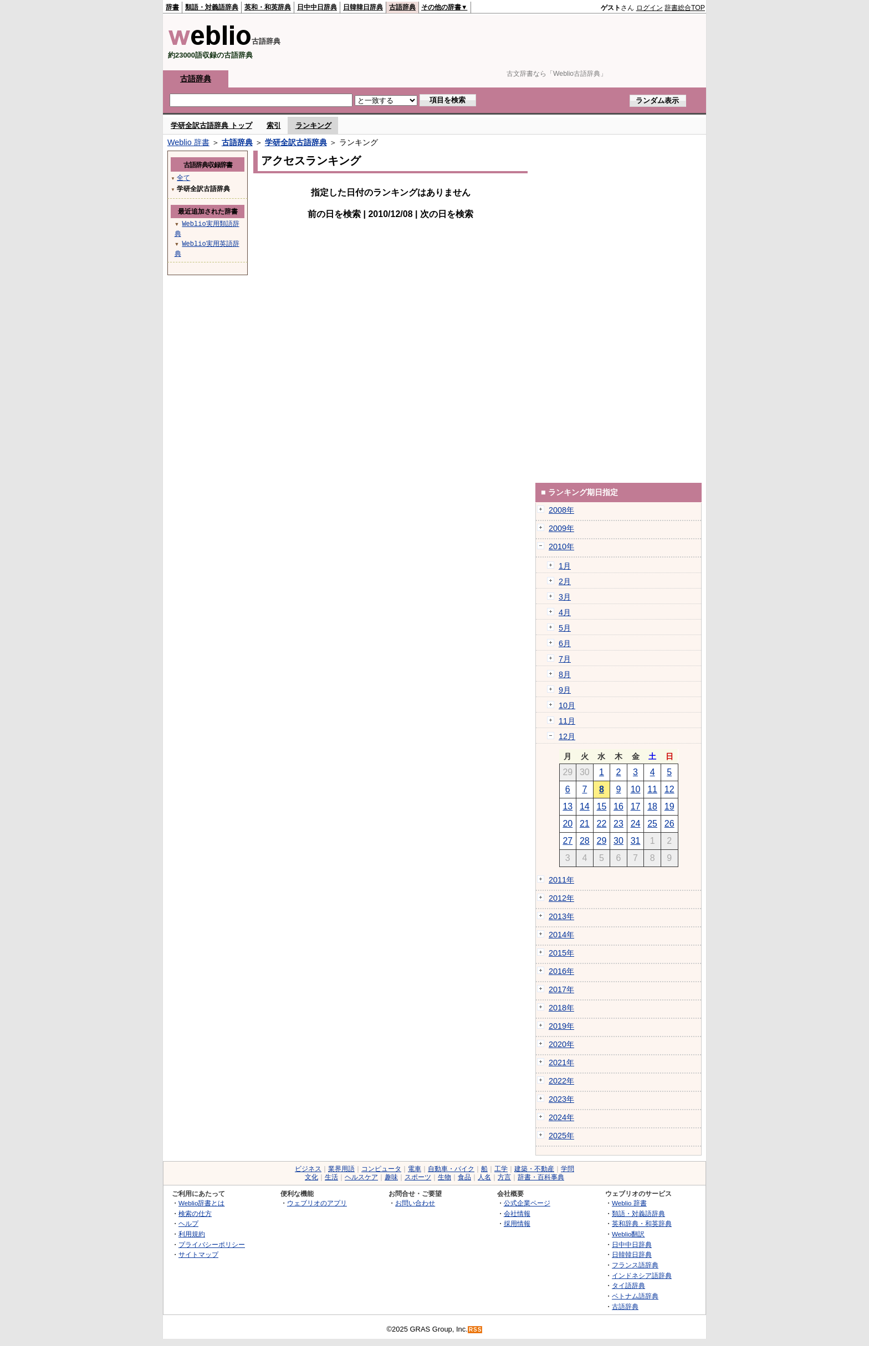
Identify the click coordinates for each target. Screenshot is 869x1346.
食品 (464, 1177)
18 (652, 806)
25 (652, 823)
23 (618, 823)
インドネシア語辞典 (642, 1275)
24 (636, 823)
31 (636, 840)
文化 (311, 1177)
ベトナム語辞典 (635, 1295)
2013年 (561, 916)
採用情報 (517, 1223)
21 (585, 823)
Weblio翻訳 (628, 1233)
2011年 (561, 879)
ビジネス (308, 1168)
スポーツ (418, 1177)
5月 (565, 627)
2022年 (561, 1080)
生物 (444, 1177)
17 (636, 806)
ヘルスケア (361, 1177)
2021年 (561, 1062)
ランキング (313, 125)
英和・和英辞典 (267, 7)
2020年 (561, 1044)
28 (585, 840)
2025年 (561, 1135)
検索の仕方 (195, 1213)
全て (183, 177)
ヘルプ (188, 1223)
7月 (565, 658)
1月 (565, 565)
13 (567, 806)
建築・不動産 (534, 1168)
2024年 (561, 1117)
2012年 (561, 898)
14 (585, 806)
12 (669, 789)
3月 (565, 596)
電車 (414, 1168)
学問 (567, 1168)
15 (602, 806)
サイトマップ (198, 1254)
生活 (331, 1177)
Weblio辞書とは (201, 1202)
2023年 (561, 1099)
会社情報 (517, 1213)
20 (567, 823)
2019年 (561, 1026)
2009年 (561, 528)
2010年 (561, 546)
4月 (565, 612)
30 (618, 840)
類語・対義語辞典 (211, 7)
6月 (565, 643)
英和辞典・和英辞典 (642, 1223)
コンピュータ (381, 1168)
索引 (274, 125)
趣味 (391, 1177)
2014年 (561, 934)
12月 (567, 736)
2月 (565, 581)
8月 (565, 674)
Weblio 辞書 (188, 142)
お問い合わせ (415, 1202)
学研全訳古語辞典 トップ (211, 125)
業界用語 (341, 1168)
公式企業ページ (527, 1202)
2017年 (561, 989)
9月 (565, 689)
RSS (475, 1330)
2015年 (561, 952)
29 (602, 840)
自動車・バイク (451, 1168)
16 (618, 806)
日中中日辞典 (317, 7)
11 (652, 789)
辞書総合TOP (684, 8)
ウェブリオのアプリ (317, 1202)
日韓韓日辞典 (363, 7)
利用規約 (191, 1233)
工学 (501, 1168)
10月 (567, 705)
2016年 (561, 971)
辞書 (172, 7)
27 (567, 840)
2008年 (561, 510)
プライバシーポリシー (211, 1244)
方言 (504, 1177)
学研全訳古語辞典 (296, 142)
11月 (567, 720)
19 (669, 806)
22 (602, 823)
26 (669, 823)
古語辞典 (402, 7)
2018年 (561, 1007)
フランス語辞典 (635, 1264)
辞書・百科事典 (541, 1177)
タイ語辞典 (628, 1285)
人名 (484, 1177)
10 (636, 789)
